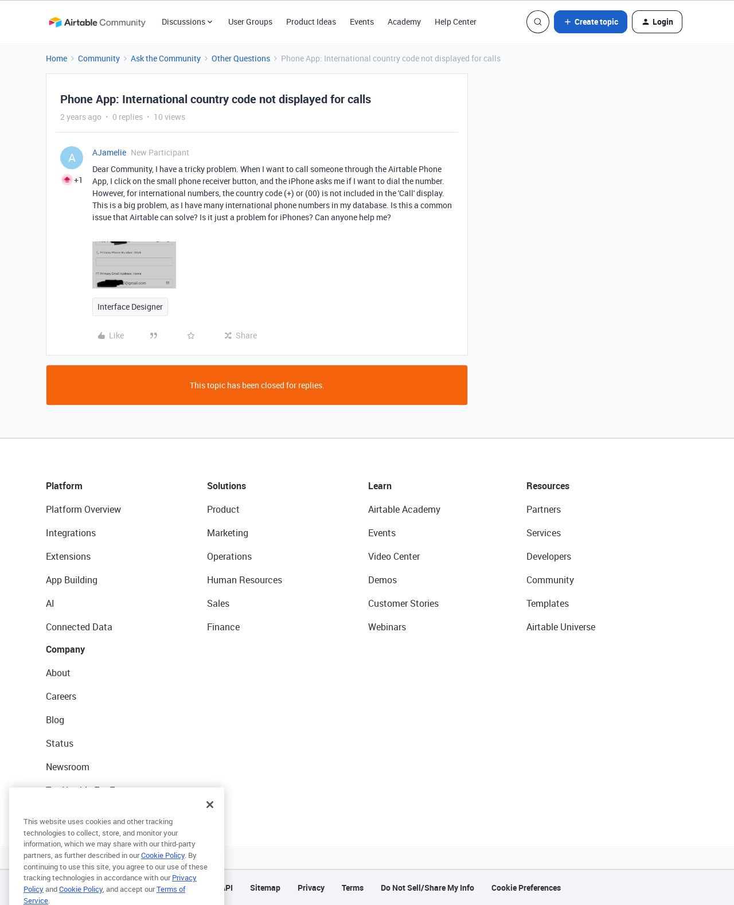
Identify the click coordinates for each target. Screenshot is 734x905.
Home (56, 58)
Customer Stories (403, 603)
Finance (223, 627)
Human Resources (244, 580)
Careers (61, 696)
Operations (229, 556)
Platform (64, 485)
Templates (547, 603)
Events (362, 21)
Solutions (226, 485)
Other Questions (241, 58)
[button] (590, 21)
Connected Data (79, 627)
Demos (382, 580)
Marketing (227, 532)
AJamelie (109, 152)
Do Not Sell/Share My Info (427, 887)
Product (223, 509)
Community (99, 58)
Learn (380, 485)
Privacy (311, 887)
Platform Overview (83, 509)
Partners (543, 509)
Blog (55, 719)
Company (65, 649)
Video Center (394, 556)
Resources (547, 485)
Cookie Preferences (526, 887)
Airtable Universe (560, 627)
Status (59, 743)
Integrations (71, 532)
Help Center (456, 21)
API (226, 887)
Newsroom (67, 766)
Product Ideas (311, 21)
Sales (218, 603)
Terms (353, 887)
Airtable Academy (404, 509)
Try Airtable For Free (86, 790)
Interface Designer (130, 306)
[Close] (209, 818)
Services (543, 532)
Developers (548, 556)
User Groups (250, 21)
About (58, 672)
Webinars (387, 627)
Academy (404, 21)
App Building (71, 580)
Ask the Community (166, 58)
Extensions (68, 556)
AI (50, 603)
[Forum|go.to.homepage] (97, 21)
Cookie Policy (163, 869)
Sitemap (265, 887)
